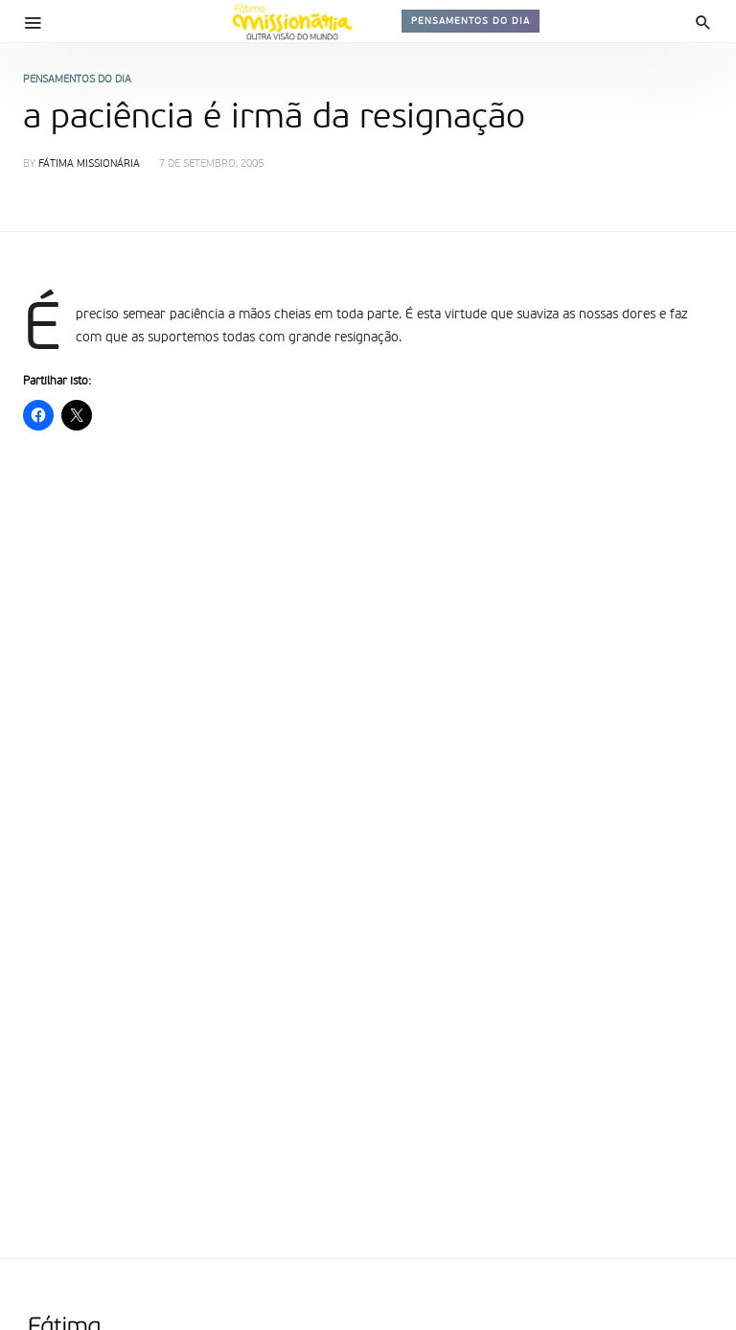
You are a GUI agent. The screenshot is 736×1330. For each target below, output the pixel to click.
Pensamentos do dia (470, 21)
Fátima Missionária (89, 164)
